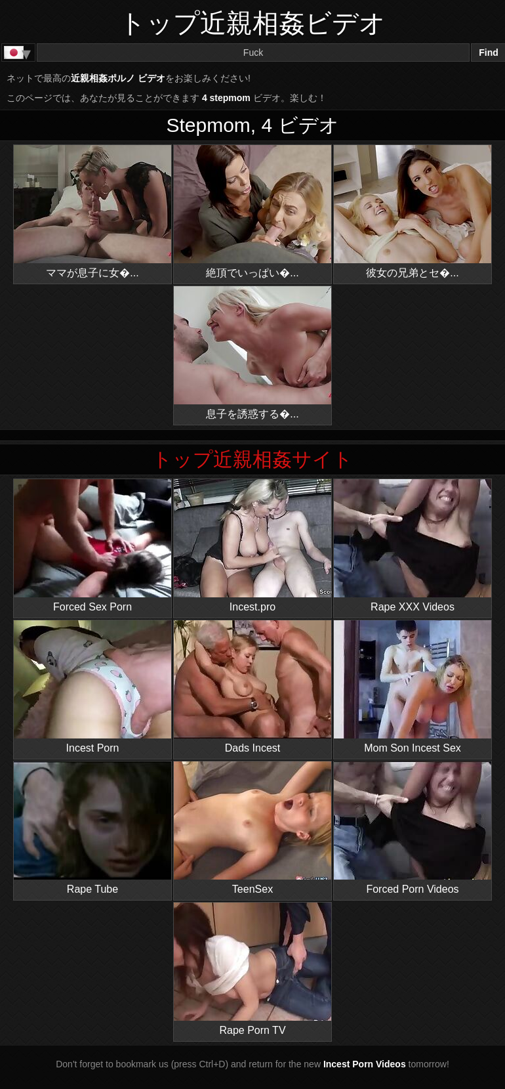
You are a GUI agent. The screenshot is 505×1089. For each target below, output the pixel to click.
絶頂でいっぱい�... (252, 211)
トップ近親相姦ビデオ (252, 23)
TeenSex (252, 828)
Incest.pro (252, 545)
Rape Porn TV (252, 969)
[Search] (253, 52)
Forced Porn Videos (412, 828)
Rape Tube (92, 828)
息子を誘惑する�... (252, 352)
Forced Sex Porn (92, 545)
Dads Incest (252, 687)
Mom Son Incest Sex (412, 687)
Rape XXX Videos (412, 545)
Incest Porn (92, 687)
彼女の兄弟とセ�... (412, 211)
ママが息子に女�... (92, 211)
